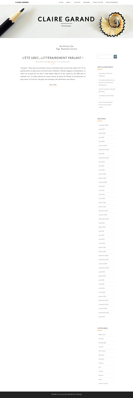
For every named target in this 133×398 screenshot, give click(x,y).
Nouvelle (101, 355)
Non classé (102, 351)
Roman (101, 375)
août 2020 (102, 272)
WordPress (72, 394)
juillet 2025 (102, 133)
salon (100, 379)
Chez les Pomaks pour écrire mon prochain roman (106, 104)
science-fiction (103, 383)
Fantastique (102, 343)
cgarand (53, 62)
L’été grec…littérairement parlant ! (53, 57)
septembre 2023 (104, 158)
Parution (101, 359)
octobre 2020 (103, 264)
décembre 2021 (103, 211)
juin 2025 (101, 137)
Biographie (86, 2)
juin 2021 (101, 231)
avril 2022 (102, 194)
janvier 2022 (102, 207)
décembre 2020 (103, 255)
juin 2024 (101, 153)
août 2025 (102, 129)
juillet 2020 (102, 276)
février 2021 (102, 247)
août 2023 (102, 162)
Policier (101, 363)
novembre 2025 (103, 125)
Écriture (101, 339)
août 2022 (102, 186)
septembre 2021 (104, 219)
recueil (101, 371)
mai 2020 (101, 284)
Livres (68, 2)
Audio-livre (102, 334)
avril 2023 (102, 170)
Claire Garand (22, 2)
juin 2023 (101, 166)
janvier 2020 (102, 296)
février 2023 (102, 174)
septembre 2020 (104, 268)
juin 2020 (101, 280)
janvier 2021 (102, 251)
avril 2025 (102, 141)
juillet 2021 (102, 227)
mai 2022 (101, 190)
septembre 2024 (104, 149)
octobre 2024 (103, 145)
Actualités (77, 2)
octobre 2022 (103, 182)
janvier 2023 (102, 178)
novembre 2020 (103, 259)
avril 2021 (102, 239)
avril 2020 (102, 288)
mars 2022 (102, 198)
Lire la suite (53, 85)
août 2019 (102, 317)
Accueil (61, 2)
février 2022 (102, 202)
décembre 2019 (103, 300)
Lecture (101, 347)
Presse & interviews (112, 2)
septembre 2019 (104, 313)
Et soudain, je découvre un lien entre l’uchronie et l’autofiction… (107, 82)
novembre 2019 (103, 304)
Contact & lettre (98, 2)
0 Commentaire (64, 62)
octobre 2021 (103, 215)
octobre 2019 (103, 308)
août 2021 (102, 223)
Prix (100, 367)
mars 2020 (102, 292)
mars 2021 (102, 243)
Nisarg (79, 394)
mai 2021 (101, 235)
